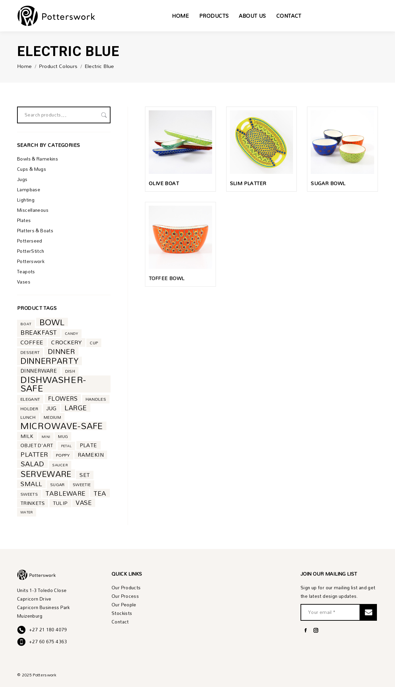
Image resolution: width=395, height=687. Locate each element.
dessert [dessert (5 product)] (30, 352)
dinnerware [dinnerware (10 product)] (38, 371)
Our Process (125, 596)
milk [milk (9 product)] (27, 436)
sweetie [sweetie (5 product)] (82, 484)
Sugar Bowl (328, 183)
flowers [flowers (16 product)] (62, 398)
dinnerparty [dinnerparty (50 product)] (49, 361)
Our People (124, 605)
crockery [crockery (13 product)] (66, 342)
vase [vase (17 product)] (84, 502)
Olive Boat (164, 183)
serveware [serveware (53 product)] (46, 473)
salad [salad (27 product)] (32, 463)
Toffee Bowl (166, 278)
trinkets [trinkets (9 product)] (32, 503)
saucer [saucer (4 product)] (60, 465)
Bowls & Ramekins (37, 159)
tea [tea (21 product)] (99, 493)
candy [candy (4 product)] (71, 333)
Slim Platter (248, 183)
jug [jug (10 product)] (51, 408)
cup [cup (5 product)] (94, 343)
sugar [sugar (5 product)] (57, 484)
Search (103, 115)
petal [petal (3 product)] (66, 445)
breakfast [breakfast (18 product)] (38, 332)
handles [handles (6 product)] (96, 399)
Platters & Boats (35, 230)
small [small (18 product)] (31, 484)
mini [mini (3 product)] (46, 436)
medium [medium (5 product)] (52, 417)
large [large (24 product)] (75, 407)
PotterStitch (30, 251)
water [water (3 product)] (26, 512)
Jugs (22, 179)
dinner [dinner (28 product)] (61, 351)
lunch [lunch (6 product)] (28, 417)
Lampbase (28, 190)
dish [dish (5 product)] (70, 371)
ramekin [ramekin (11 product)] (91, 455)
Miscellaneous (32, 210)
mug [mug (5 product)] (63, 436)
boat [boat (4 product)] (25, 324)
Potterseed (29, 241)
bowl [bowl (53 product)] (52, 322)
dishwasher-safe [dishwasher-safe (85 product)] (53, 384)
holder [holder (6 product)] (29, 408)
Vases (23, 282)
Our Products (126, 587)
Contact (120, 622)
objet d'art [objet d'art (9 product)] (36, 445)
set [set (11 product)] (84, 475)
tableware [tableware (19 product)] (66, 493)
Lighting (25, 200)
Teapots (26, 271)
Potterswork (30, 261)
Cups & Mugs (31, 169)
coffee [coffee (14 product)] (31, 342)
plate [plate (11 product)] (88, 445)
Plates (24, 220)
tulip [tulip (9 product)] (60, 503)
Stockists (122, 613)
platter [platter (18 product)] (34, 454)
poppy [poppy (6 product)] (63, 455)
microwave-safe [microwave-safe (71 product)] (61, 426)
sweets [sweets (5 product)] (29, 494)
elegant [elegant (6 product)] (30, 399)
